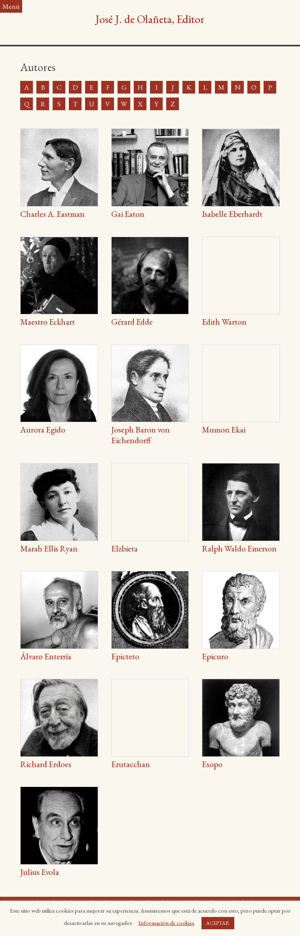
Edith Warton (224, 321)
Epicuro (215, 656)
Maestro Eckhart (47, 321)
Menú (11, 6)
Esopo (212, 764)
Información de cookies (166, 922)
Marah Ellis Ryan (49, 548)
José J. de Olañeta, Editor (150, 19)
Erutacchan (130, 764)
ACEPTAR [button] (218, 923)
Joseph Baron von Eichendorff (140, 435)
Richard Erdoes (45, 764)
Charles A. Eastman (52, 214)
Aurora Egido (42, 429)
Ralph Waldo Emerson (239, 548)
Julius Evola (39, 872)
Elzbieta (124, 548)
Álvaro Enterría (45, 656)
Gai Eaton (127, 214)
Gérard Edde (132, 321)
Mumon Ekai (223, 429)
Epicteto (125, 656)
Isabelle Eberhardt (232, 214)
